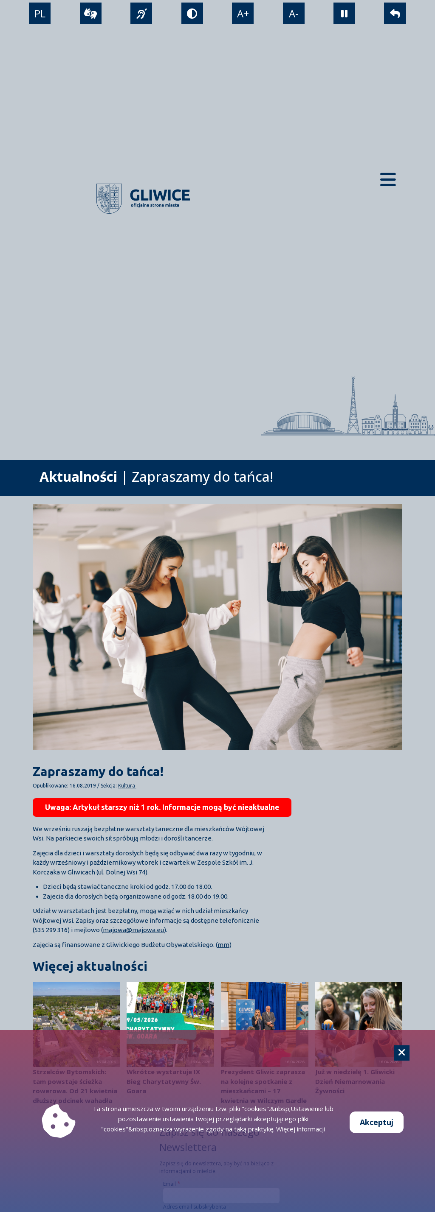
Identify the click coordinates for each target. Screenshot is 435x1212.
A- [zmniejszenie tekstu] (294, 13)
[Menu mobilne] (388, 179)
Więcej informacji (300, 1129)
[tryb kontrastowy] (192, 13)
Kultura (127, 785)
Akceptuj (376, 1122)
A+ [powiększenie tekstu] (243, 13)
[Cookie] (402, 1053)
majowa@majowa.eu (133, 929)
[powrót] (395, 13)
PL (39, 13)
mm (223, 944)
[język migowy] (141, 13)
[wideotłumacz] (91, 13)
